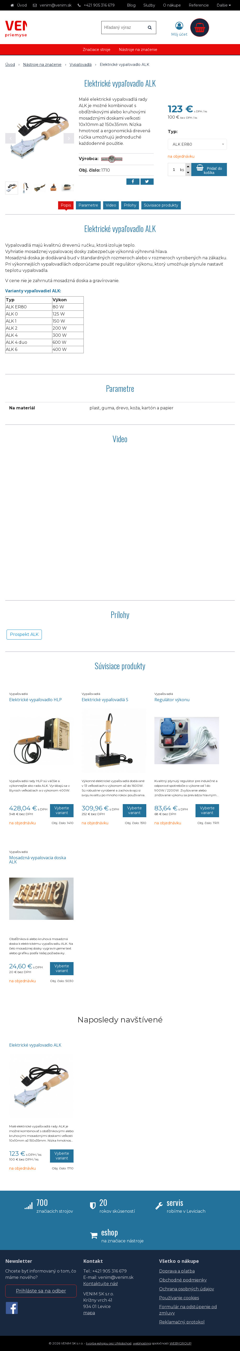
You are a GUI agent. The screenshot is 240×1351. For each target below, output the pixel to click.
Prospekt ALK (24, 634)
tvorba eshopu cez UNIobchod (108, 1343)
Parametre (88, 205)
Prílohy (130, 205)
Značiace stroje (96, 49)
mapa (89, 1312)
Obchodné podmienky (183, 1280)
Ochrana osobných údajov (186, 1288)
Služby (149, 5)
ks (182, 169)
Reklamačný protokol (182, 1322)
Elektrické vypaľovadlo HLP (35, 700)
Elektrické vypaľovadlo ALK (35, 1045)
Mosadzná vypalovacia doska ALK (37, 860)
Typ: (172, 131)
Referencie (199, 5)
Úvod (22, 5)
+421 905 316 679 (99, 5)
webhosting (142, 1343)
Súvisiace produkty (161, 205)
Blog (131, 5)
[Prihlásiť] (179, 28)
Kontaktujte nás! (100, 1283)
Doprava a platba (177, 1271)
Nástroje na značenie (138, 49)
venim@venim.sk (55, 5)
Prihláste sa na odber (41, 1291)
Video (111, 205)
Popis (66, 205)
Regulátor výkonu (171, 700)
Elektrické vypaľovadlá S (105, 700)
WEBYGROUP (181, 1343)
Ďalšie (224, 5)
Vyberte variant (61, 810)
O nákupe (172, 5)
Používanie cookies (179, 1297)
